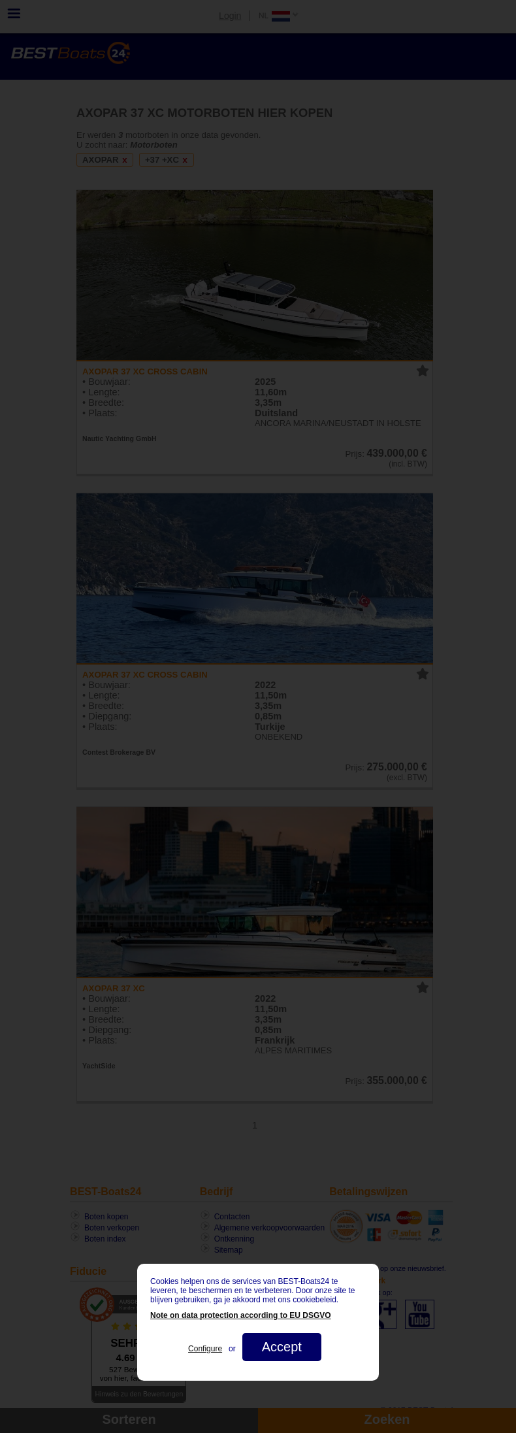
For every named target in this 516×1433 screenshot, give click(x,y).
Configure (205, 1348)
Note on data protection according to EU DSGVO (240, 1315)
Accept (282, 1347)
